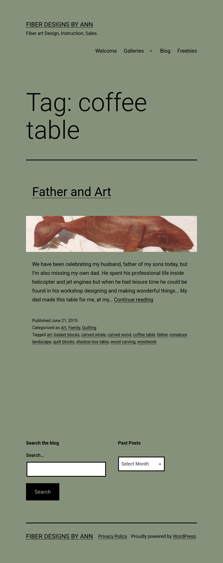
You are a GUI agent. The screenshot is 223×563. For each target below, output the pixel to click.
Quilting (89, 327)
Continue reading (133, 299)
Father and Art (71, 191)
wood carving (123, 341)
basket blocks (66, 334)
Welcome (106, 51)
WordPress (184, 536)
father (162, 334)
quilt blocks (63, 341)
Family (74, 327)
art (49, 334)
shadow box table (92, 341)
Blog (165, 51)
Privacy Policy (112, 536)
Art (63, 327)
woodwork (146, 341)
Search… (35, 455)
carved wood (119, 334)
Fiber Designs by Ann (59, 24)
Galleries (134, 51)
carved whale (93, 334)
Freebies (187, 51)
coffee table (144, 334)
